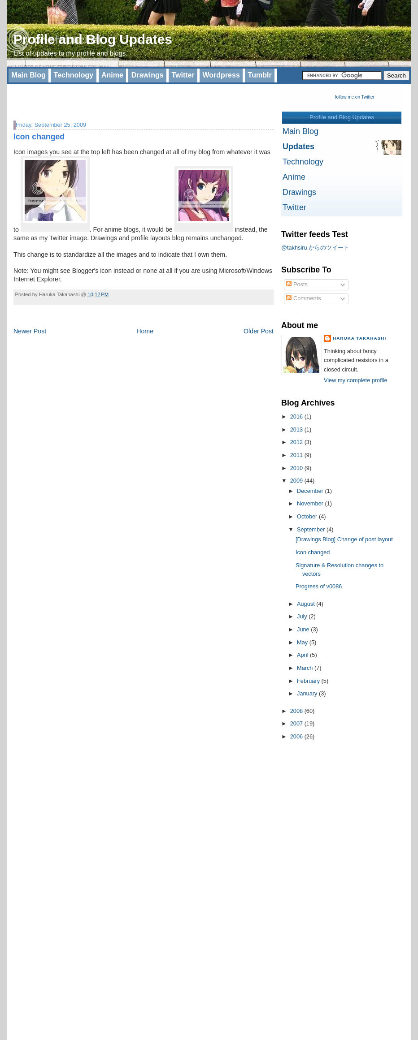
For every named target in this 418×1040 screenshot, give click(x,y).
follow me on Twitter (354, 97)
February (309, 681)
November (311, 503)
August (306, 603)
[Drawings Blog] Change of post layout (344, 539)
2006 (297, 736)
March (305, 668)
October (308, 516)
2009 (297, 480)
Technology (74, 75)
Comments (303, 298)
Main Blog (28, 75)
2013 (297, 429)
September (312, 529)
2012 (297, 442)
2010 (297, 468)
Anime (112, 75)
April (303, 655)
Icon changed (39, 136)
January (308, 693)
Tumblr (260, 75)
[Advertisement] (118, 97)
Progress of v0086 (319, 586)
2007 (297, 723)
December (311, 491)
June (304, 629)
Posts (296, 284)
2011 (297, 455)
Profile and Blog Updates (92, 39)
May (303, 642)
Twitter (182, 75)
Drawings (147, 75)
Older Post (259, 331)
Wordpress (221, 75)
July (303, 616)
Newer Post (29, 331)
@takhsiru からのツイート (315, 247)
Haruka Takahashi (359, 338)
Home (144, 331)
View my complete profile (356, 380)
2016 (297, 416)
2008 (297, 711)
